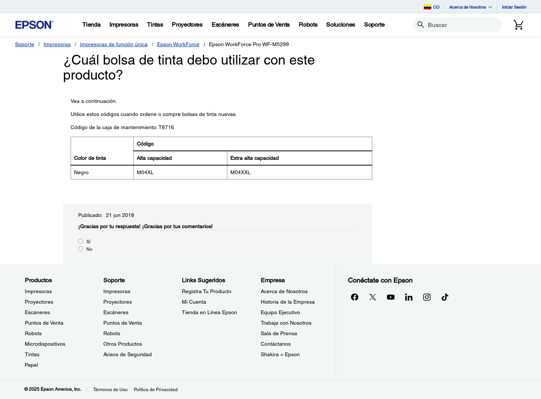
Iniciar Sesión (514, 7)
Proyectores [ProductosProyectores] (39, 302)
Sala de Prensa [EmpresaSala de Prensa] (279, 333)
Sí (88, 241)
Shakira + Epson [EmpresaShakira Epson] (280, 354)
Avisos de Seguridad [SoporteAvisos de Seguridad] (127, 354)
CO (432, 6)
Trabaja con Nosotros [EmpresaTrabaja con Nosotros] (286, 323)
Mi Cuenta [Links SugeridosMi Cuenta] (194, 302)
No (89, 249)
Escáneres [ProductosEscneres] (37, 312)
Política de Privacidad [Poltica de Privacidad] (156, 389)
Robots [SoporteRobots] (111, 333)
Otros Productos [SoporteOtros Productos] (122, 344)
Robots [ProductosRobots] (33, 333)
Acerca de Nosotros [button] (470, 7)
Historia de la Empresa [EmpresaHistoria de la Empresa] (288, 302)
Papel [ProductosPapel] (31, 365)
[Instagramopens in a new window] (427, 297)
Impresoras (57, 44)
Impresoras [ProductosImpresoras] (38, 291)
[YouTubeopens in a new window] (390, 297)
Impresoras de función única (114, 44)
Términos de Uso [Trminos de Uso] (110, 389)
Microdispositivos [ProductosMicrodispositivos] (45, 344)
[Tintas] (155, 25)
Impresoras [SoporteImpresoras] (116, 291)
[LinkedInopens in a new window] (409, 297)
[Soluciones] (340, 25)
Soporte (24, 44)
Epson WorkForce (178, 44)
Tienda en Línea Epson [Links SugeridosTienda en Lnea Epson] (209, 312)
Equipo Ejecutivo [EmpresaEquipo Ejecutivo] (280, 312)
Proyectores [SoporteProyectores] (117, 302)
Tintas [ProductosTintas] (32, 354)
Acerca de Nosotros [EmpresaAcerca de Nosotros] (284, 291)
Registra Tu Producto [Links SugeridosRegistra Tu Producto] (206, 291)
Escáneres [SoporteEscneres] (115, 312)
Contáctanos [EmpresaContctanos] (276, 344)
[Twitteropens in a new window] (372, 297)
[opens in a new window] (445, 297)
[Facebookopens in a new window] (354, 297)
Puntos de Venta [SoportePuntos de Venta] (122, 323)
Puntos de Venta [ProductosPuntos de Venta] (44, 323)
